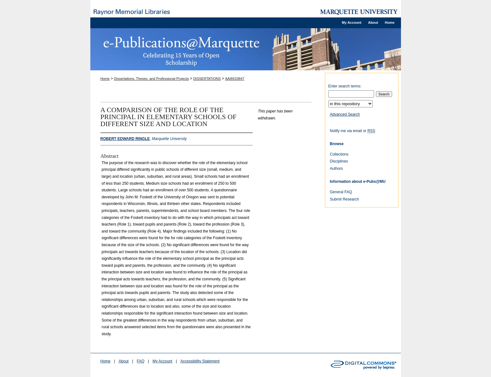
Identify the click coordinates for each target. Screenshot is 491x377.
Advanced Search (345, 114)
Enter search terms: (345, 86)
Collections (339, 154)
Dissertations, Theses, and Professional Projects (151, 78)
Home (105, 78)
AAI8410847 (234, 78)
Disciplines (339, 161)
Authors (336, 168)
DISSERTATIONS (207, 78)
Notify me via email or (352, 131)
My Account (162, 361)
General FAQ (341, 192)
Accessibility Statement (199, 361)
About (123, 361)
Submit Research (344, 199)
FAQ (140, 361)
